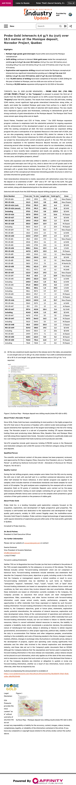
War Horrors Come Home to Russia (20, 3)
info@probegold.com (12, 553)
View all (71, 3)
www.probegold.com (32, 543)
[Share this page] (70, 26)
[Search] (47, 26)
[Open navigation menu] (9, 26)
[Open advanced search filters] (65, 26)
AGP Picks (6, 3)
